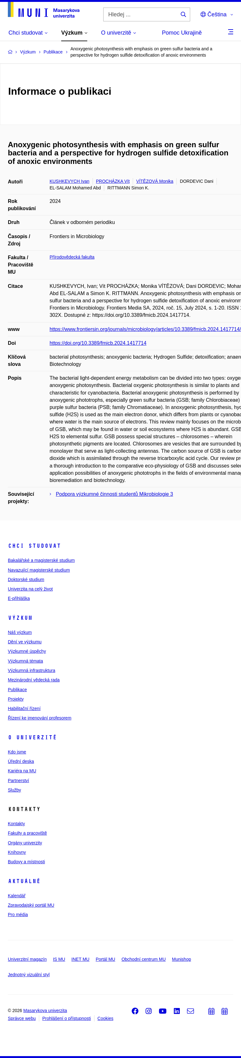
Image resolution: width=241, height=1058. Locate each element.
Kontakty (16, 823)
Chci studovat (34, 545)
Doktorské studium (26, 579)
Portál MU (105, 959)
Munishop (181, 959)
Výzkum (20, 617)
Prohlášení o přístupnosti (66, 1018)
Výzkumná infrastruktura (31, 670)
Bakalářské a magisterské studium (41, 560)
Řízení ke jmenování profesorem (39, 717)
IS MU (59, 959)
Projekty (16, 699)
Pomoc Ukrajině (182, 33)
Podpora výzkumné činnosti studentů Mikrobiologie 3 (114, 494)
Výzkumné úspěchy (27, 651)
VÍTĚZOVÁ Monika (154, 181)
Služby (14, 789)
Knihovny (17, 852)
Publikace (17, 689)
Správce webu (22, 1018)
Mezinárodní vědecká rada (34, 679)
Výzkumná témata (25, 660)
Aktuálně (24, 881)
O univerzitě (32, 737)
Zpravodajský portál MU (31, 905)
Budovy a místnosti (26, 861)
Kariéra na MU (22, 770)
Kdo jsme (17, 751)
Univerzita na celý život (30, 588)
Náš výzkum (20, 632)
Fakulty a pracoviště (27, 833)
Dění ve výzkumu (24, 641)
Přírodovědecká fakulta (72, 257)
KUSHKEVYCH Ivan (69, 181)
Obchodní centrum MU (143, 959)
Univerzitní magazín (27, 959)
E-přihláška (19, 598)
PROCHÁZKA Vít (113, 181)
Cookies (106, 1018)
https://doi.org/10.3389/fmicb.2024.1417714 (98, 343)
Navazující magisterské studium (39, 570)
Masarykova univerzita (45, 1010)
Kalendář (16, 895)
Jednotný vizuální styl (29, 974)
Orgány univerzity (25, 842)
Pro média (18, 914)
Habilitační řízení (24, 708)
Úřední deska (21, 761)
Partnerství (18, 780)
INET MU (80, 959)
